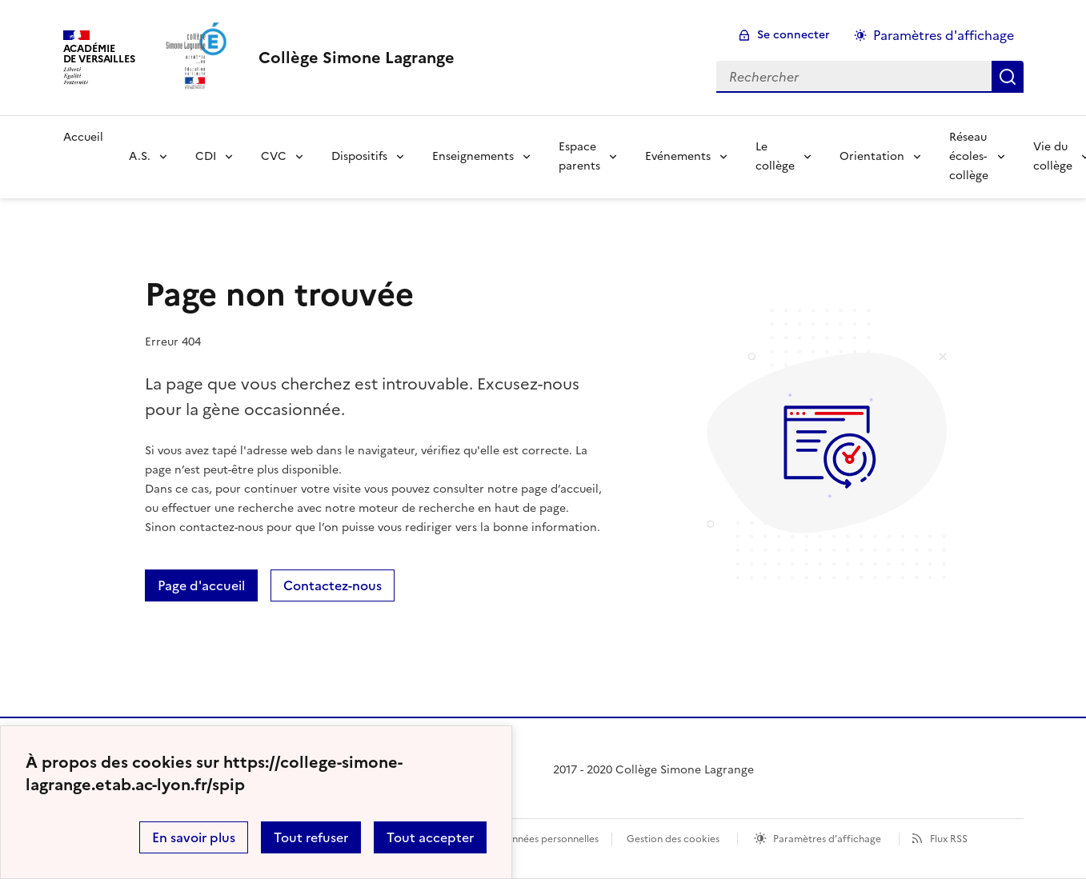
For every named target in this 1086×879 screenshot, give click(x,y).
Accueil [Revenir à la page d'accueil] (83, 137)
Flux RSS (949, 839)
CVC (274, 156)
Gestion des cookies (673, 839)
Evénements (678, 156)
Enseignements (473, 156)
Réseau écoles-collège (968, 156)
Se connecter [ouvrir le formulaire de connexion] (793, 34)
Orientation (872, 156)
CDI (205, 156)
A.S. (139, 156)
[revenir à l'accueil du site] (356, 57)
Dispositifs (359, 156)
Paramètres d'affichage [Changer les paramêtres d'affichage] (943, 35)
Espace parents (579, 156)
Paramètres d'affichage (827, 839)
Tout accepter (430, 837)
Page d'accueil (201, 585)
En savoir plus (193, 837)
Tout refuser (311, 837)
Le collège (775, 156)
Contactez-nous (332, 585)
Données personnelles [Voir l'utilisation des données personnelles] (548, 839)
